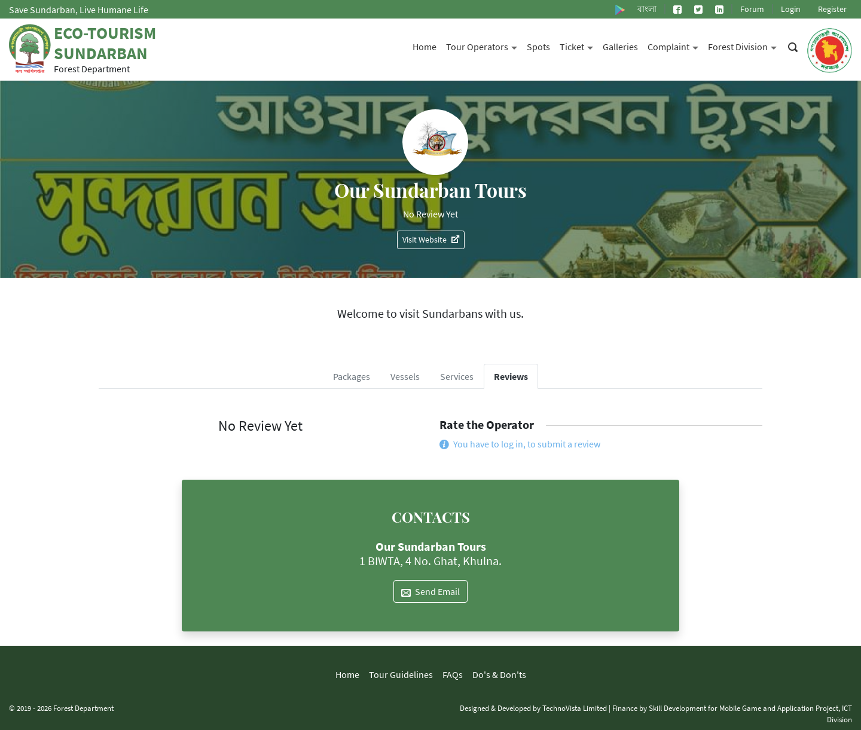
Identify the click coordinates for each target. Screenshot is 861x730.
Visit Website (430, 239)
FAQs (452, 674)
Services (457, 376)
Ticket (579, 46)
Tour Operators (484, 46)
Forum (752, 9)
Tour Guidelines (401, 674)
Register (832, 9)
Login (791, 9)
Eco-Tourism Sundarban (105, 43)
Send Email (430, 591)
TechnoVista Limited (574, 708)
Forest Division (744, 46)
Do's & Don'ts (499, 674)
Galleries (620, 47)
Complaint (675, 46)
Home (424, 47)
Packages (351, 376)
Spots (538, 47)
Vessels (405, 376)
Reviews (511, 376)
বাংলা (647, 9)
